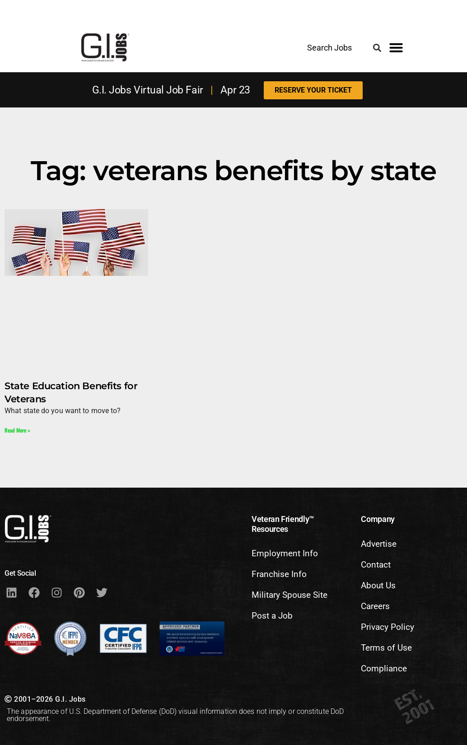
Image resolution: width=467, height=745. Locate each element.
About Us (378, 585)
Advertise (379, 544)
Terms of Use (386, 648)
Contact (376, 564)
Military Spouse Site (289, 595)
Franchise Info (279, 574)
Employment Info (285, 553)
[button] (376, 48)
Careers (375, 606)
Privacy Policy (387, 627)
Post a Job (272, 615)
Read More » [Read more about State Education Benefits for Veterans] (17, 430)
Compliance (384, 668)
